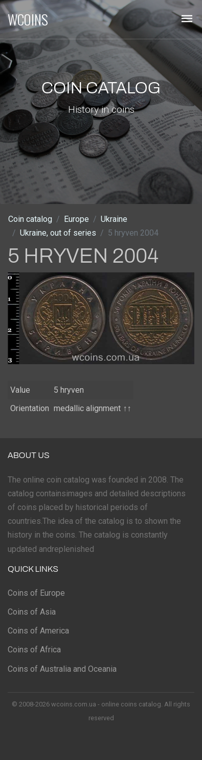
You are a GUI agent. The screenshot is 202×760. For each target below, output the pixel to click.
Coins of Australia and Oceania (62, 669)
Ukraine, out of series (58, 233)
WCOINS (28, 19)
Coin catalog (30, 219)
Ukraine (114, 219)
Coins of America (38, 631)
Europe (76, 219)
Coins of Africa (34, 649)
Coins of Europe (36, 593)
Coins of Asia (32, 612)
